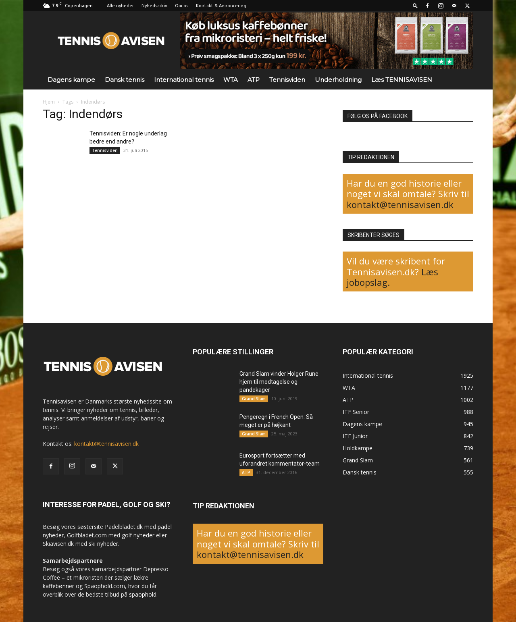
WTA (230, 79)
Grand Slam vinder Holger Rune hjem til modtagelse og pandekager (278, 381)
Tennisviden (287, 79)
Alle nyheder (120, 5)
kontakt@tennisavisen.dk (400, 204)
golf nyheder (138, 535)
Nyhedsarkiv (154, 5)
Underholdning (338, 79)
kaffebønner (58, 586)
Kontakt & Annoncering (221, 5)
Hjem (49, 101)
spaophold (142, 594)
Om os (181, 5)
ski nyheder (103, 543)
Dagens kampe (71, 79)
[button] (415, 5)
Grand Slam (254, 398)
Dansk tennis (124, 79)
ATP (254, 79)
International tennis (184, 79)
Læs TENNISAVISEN (401, 79)
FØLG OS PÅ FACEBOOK (377, 116)
